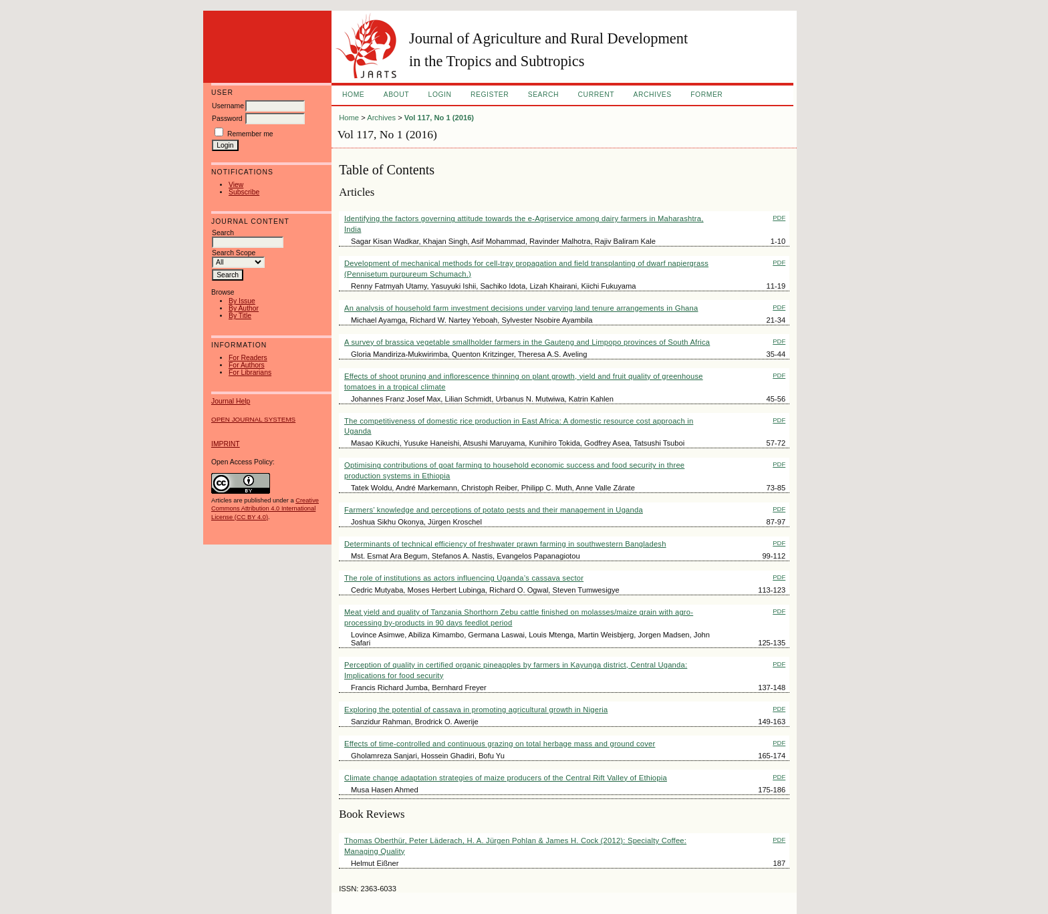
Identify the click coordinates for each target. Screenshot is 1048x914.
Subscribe (244, 192)
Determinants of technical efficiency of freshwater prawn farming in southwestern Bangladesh (505, 544)
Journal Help (230, 401)
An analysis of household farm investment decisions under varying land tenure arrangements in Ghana (521, 308)
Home (353, 94)
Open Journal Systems (253, 419)
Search (543, 94)
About (396, 94)
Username (228, 106)
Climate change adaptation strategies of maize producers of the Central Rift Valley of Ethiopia (505, 778)
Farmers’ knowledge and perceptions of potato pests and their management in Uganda (493, 510)
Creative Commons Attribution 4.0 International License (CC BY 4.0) (265, 508)
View (236, 184)
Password (227, 118)
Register (490, 94)
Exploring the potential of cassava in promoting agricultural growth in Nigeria (476, 710)
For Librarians (250, 372)
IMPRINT (225, 444)
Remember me (250, 134)
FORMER (706, 94)
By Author (244, 308)
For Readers (248, 357)
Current (596, 94)
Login (440, 94)
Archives (652, 94)
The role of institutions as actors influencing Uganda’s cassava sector (463, 578)
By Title (240, 315)
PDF (779, 217)
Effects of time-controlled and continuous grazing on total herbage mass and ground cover (499, 744)
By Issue (242, 301)
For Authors (247, 365)
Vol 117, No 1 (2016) (439, 118)
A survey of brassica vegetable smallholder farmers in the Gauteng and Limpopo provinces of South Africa (527, 342)
